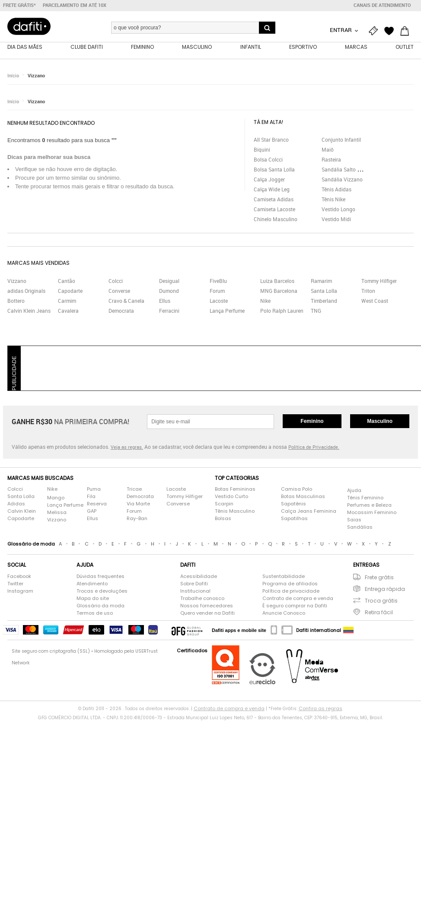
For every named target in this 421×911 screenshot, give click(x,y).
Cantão (66, 280)
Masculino (379, 421)
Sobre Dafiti (194, 584)
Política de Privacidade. (313, 447)
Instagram (20, 591)
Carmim (67, 300)
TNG (316, 310)
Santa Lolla (324, 290)
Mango (55, 498)
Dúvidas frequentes (100, 576)
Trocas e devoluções (102, 591)
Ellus (164, 300)
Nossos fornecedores (206, 606)
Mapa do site (93, 598)
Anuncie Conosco (283, 613)
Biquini (262, 149)
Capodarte (70, 290)
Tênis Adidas (336, 189)
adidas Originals (26, 290)
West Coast (374, 300)
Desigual (169, 280)
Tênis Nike (333, 199)
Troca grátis (381, 600)
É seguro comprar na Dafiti (294, 606)
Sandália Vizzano (342, 179)
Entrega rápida (385, 589)
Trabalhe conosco (202, 598)
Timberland (324, 300)
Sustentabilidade (283, 576)
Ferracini (169, 310)
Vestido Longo (338, 209)
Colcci (115, 280)
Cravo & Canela (126, 300)
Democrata (121, 310)
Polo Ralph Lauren (281, 310)
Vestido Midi (336, 219)
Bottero (16, 300)
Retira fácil (379, 612)
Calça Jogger (269, 179)
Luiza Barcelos (277, 280)
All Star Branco (271, 139)
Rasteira (331, 159)
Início (13, 75)
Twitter (15, 584)
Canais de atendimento (382, 5)
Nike (265, 300)
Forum (217, 290)
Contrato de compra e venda (297, 598)
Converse (119, 290)
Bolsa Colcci (268, 159)
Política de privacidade (290, 591)
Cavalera (68, 310)
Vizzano (36, 75)
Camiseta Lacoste (274, 209)
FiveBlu (218, 280)
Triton (368, 290)
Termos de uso (95, 613)
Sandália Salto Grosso (347, 169)
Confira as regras (320, 708)
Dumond (169, 290)
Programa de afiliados (290, 584)
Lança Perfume (227, 310)
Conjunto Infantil (341, 139)
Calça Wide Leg (272, 189)
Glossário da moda (100, 606)
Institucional (195, 591)
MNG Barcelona (278, 290)
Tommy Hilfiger (379, 280)
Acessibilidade (198, 576)
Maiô (328, 149)
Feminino (311, 421)
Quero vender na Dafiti (207, 613)
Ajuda (354, 490)
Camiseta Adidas (273, 199)
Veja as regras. (127, 447)
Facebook (19, 576)
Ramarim (321, 280)
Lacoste (219, 300)
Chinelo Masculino (275, 219)
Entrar (341, 30)
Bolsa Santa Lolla (274, 169)
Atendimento (92, 584)
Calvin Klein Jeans (29, 310)
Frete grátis (379, 577)
